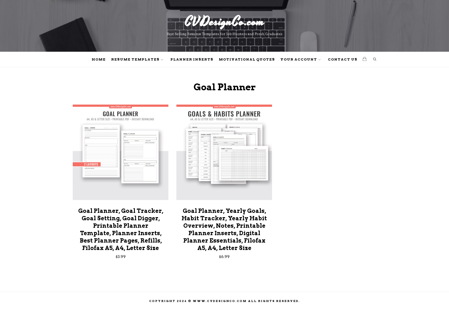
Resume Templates (135, 59)
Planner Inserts (191, 59)
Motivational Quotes (247, 59)
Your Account (298, 59)
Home (99, 59)
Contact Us (342, 59)
